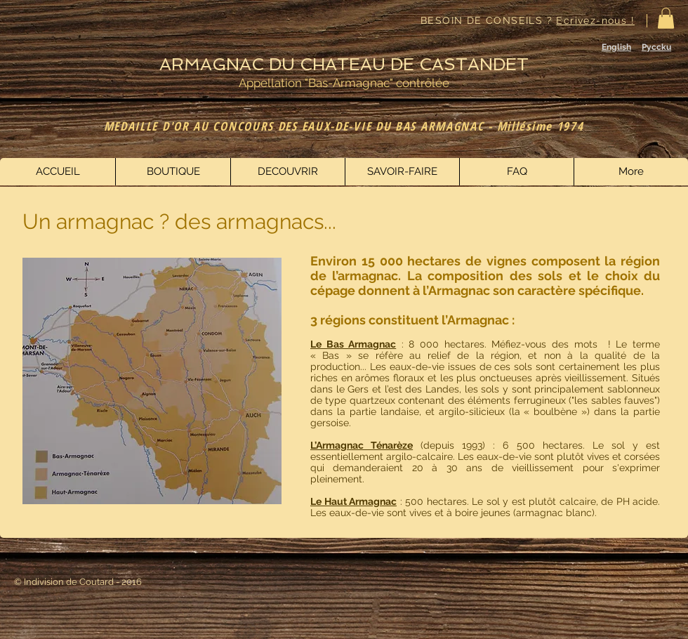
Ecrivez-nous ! (595, 20)
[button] (666, 18)
